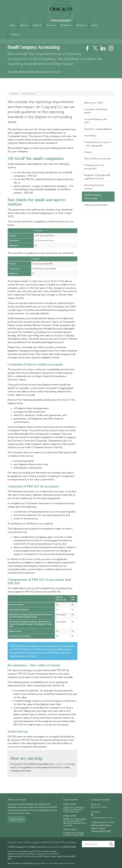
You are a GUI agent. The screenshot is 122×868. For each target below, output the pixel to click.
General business (28, 93)
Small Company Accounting (92, 196)
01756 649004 (99, 807)
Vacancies (37, 25)
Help (73, 842)
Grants (88, 152)
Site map (31, 842)
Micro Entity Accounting (97, 158)
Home (12, 25)
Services (51, 25)
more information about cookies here (59, 863)
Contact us (15, 34)
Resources (81, 25)
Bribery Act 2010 (93, 102)
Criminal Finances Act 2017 (96, 121)
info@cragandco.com (48, 72)
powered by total (61, 847)
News (95, 25)
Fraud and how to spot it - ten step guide (97, 144)
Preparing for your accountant (94, 167)
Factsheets (66, 25)
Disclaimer (56, 842)
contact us (60, 763)
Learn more (16, 819)
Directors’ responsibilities (98, 128)
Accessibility (43, 842)
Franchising (90, 135)
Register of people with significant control (97, 177)
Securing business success (94, 186)
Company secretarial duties (95, 111)
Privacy (66, 842)
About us (24, 25)
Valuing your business (96, 204)
